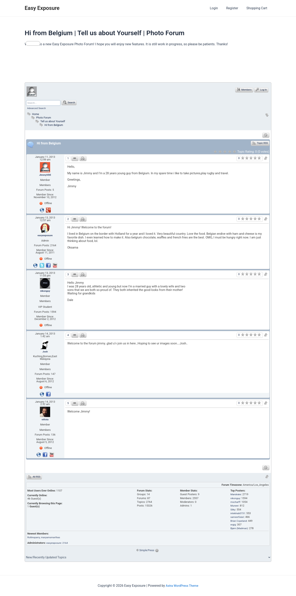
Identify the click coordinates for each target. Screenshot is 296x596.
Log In (261, 89)
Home (33, 114)
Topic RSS (260, 143)
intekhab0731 (238, 514)
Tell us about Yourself (53, 121)
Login (218, 8)
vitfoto (45, 420)
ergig (233, 525)
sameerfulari (237, 518)
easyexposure (45, 235)
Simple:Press (147, 551)
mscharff (235, 503)
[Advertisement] (99, 66)
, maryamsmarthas (52, 538)
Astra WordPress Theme (182, 586)
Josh (45, 352)
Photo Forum (41, 117)
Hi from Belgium (54, 124)
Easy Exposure (42, 8)
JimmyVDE (45, 174)
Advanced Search (37, 108)
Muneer (234, 506)
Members (243, 89)
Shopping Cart (257, 8)
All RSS (34, 478)
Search (71, 102)
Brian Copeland (239, 521)
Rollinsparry (34, 538)
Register (235, 8)
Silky (233, 510)
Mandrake (236, 495)
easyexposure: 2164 (58, 544)
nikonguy (45, 291)
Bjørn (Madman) (239, 529)
